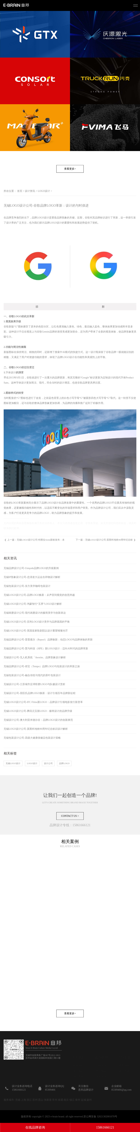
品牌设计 (101, 1064)
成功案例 (78, 1075)
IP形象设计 (101, 1080)
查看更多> (70, 183)
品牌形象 (62, 217)
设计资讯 (30, 191)
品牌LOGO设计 (40, 217)
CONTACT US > (70, 830)
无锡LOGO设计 (13, 763)
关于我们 (78, 1069)
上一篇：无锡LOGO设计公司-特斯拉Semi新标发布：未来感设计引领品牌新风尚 (36, 541)
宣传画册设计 (101, 1069)
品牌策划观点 (124, 1064)
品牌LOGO (64, 763)
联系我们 (78, 1064)
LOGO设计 (44, 191)
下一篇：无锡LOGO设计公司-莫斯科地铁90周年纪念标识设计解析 (104, 541)
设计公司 (48, 763)
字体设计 (11, 372)
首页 (19, 191)
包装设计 (101, 1075)
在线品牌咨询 (35, 1127)
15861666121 (105, 1127)
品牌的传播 (71, 403)
